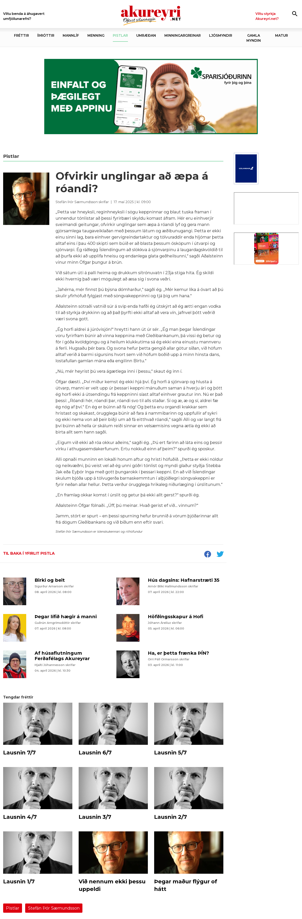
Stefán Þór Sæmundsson (54, 908)
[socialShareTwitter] (220, 554)
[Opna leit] (295, 13)
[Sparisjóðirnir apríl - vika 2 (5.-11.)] (151, 96)
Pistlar (12, 908)
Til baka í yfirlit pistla (29, 553)
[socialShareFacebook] (207, 554)
